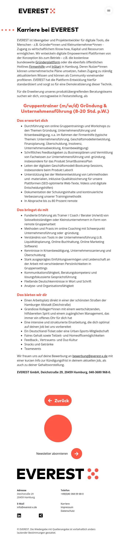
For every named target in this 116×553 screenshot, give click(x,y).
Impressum (67, 507)
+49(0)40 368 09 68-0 (72, 493)
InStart (56, 67)
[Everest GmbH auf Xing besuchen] (47, 515)
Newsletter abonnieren (52, 454)
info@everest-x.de (27, 507)
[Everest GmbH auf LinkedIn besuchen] (25, 515)
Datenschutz (67, 510)
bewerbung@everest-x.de (89, 356)
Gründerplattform (48, 62)
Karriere (65, 503)
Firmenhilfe (37, 67)
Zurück (58, 400)
